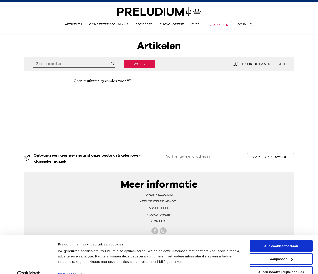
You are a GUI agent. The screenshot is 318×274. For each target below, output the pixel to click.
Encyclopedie (172, 24)
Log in (241, 24)
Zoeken (140, 64)
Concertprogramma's (108, 24)
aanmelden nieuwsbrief (271, 157)
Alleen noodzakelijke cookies (281, 263)
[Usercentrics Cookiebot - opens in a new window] (28, 265)
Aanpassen (281, 250)
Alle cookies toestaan (281, 237)
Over (195, 24)
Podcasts (144, 24)
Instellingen (67, 265)
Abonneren (219, 25)
